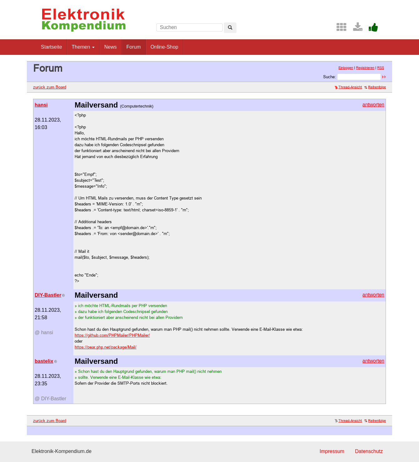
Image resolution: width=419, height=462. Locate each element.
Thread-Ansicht (348, 87)
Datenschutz (369, 451)
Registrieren (365, 67)
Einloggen (345, 67)
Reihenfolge (375, 87)
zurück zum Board (49, 86)
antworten (373, 104)
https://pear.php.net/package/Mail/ (105, 346)
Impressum (331, 451)
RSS (380, 67)
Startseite (51, 47)
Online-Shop (164, 47)
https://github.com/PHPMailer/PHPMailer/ (112, 335)
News (110, 47)
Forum (133, 47)
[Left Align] (230, 27)
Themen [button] (83, 47)
